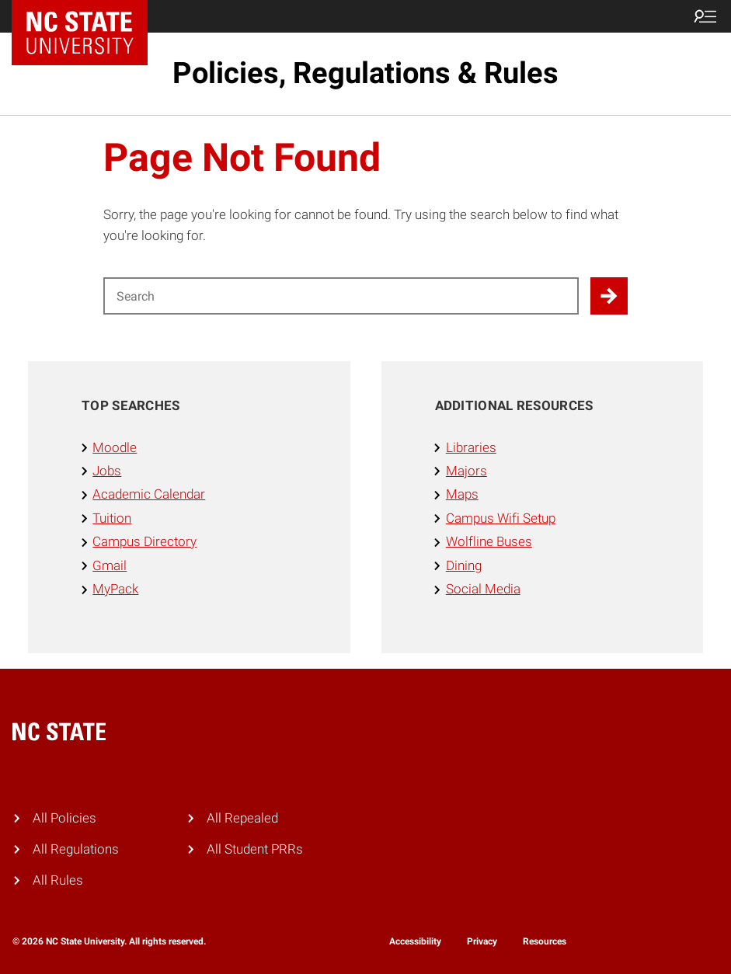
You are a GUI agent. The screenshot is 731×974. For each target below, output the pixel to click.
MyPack (115, 589)
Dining (464, 565)
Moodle (114, 447)
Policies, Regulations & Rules (365, 73)
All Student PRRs (255, 849)
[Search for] (341, 296)
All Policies (64, 818)
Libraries (471, 447)
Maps (462, 494)
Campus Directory (144, 541)
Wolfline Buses (489, 541)
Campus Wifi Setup (500, 518)
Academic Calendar (148, 494)
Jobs (106, 471)
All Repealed (242, 818)
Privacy (482, 941)
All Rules (58, 880)
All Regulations (76, 849)
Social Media (483, 589)
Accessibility (415, 941)
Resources (544, 941)
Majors (466, 471)
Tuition (111, 518)
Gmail (109, 565)
